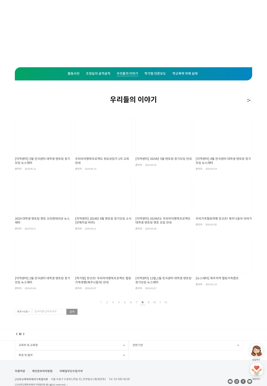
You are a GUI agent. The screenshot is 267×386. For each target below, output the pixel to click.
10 (154, 308)
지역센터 (116, 9)
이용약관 (20, 362)
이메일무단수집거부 (72, 362)
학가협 (178, 9)
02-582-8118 (122, 370)
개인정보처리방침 (43, 362)
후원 (157, 9)
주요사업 (90, 9)
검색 (72, 318)
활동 (138, 9)
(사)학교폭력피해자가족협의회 (31, 370)
